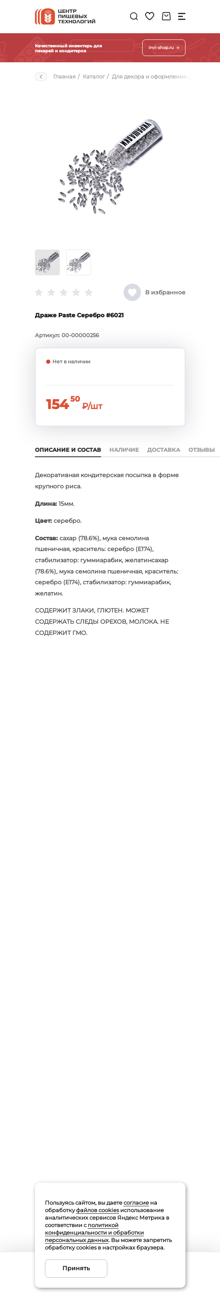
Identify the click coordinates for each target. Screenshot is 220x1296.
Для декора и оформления (149, 76)
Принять (76, 1268)
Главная (64, 76)
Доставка (163, 449)
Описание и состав (68, 449)
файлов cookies (97, 1210)
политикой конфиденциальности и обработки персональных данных (94, 1232)
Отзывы (201, 449)
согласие (136, 1202)
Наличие (124, 449)
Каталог (94, 76)
